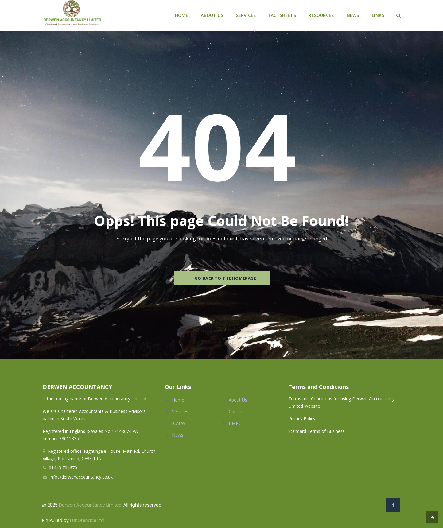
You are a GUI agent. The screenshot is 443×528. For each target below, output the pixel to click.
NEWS (353, 15)
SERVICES (246, 15)
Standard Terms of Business (316, 431)
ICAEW (178, 423)
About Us (238, 400)
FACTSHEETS (282, 15)
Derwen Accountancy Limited (90, 505)
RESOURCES (321, 15)
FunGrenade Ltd (87, 520)
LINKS (378, 15)
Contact (236, 411)
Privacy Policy (302, 418)
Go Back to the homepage (221, 278)
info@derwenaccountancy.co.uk (81, 477)
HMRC (235, 423)
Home (178, 400)
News (177, 435)
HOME (181, 15)
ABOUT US (212, 15)
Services (180, 411)
